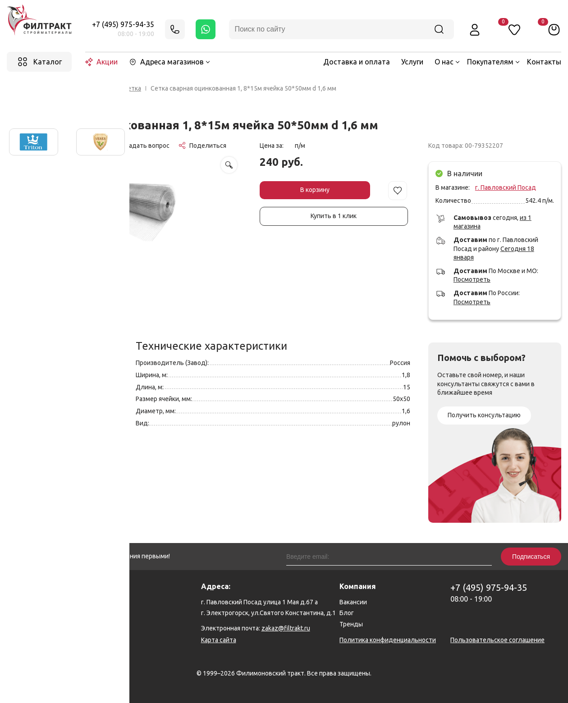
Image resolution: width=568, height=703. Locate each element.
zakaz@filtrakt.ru (285, 628)
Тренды (351, 624)
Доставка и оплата (356, 62)
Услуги (412, 62)
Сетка (132, 88)
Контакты (544, 62)
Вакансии (353, 602)
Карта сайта (218, 640)
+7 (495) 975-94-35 (123, 24)
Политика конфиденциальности (387, 640)
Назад (30, 88)
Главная (69, 88)
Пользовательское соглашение (497, 640)
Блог (346, 612)
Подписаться (531, 556)
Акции (101, 62)
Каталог (102, 88)
